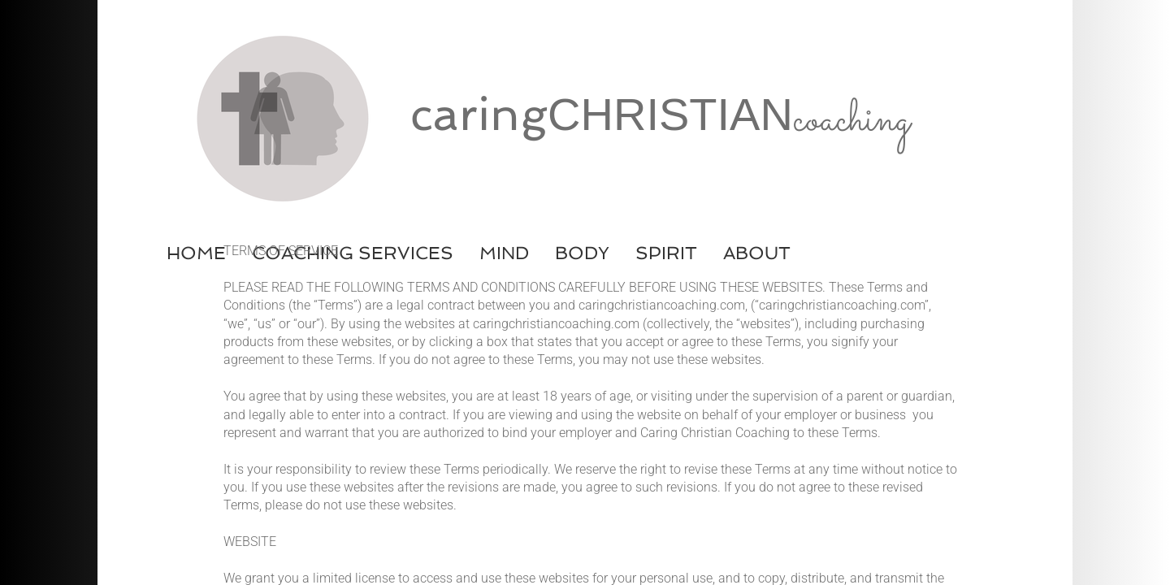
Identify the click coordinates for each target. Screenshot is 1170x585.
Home (196, 252)
